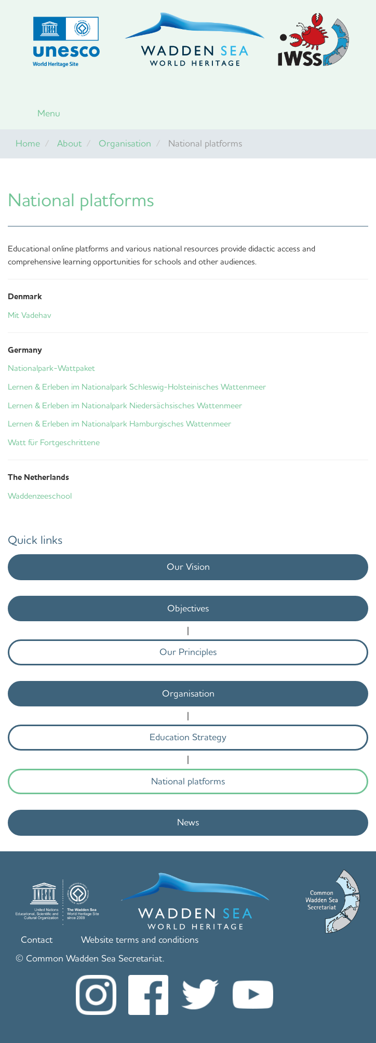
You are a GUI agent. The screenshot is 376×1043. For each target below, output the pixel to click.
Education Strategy (188, 737)
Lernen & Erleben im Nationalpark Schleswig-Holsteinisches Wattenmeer (137, 387)
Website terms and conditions (139, 939)
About (69, 143)
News (188, 822)
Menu (48, 113)
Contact (36, 939)
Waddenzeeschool (40, 496)
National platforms (188, 781)
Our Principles (188, 652)
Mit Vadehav (29, 315)
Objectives (188, 608)
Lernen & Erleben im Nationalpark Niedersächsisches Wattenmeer (125, 405)
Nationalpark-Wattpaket (51, 368)
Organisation (125, 143)
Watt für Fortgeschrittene (54, 442)
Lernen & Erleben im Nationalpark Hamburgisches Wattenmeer (119, 424)
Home (28, 143)
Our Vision (188, 566)
